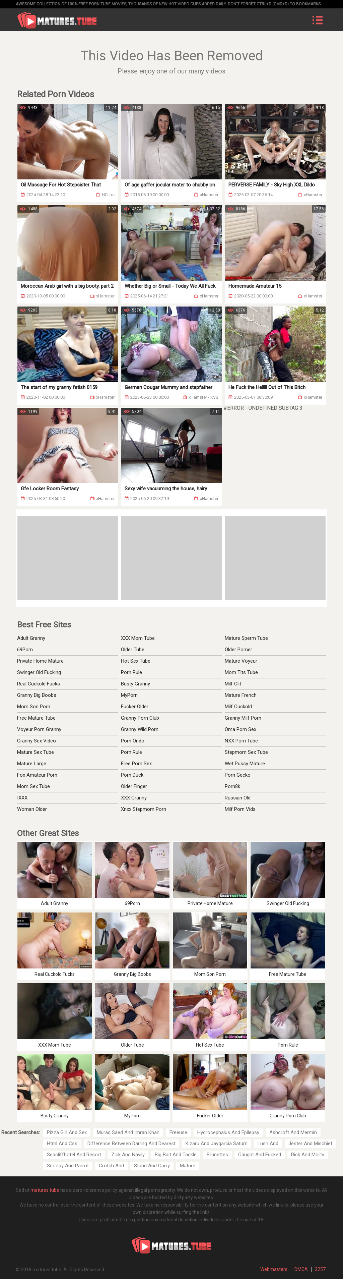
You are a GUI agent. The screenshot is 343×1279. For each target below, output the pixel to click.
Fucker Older (134, 707)
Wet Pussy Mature (245, 764)
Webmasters (273, 1269)
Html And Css (62, 1144)
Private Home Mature (40, 661)
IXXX (22, 798)
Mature (187, 1166)
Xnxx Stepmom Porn (143, 809)
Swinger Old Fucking (39, 672)
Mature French (241, 695)
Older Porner (238, 650)
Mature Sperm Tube (246, 638)
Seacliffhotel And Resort (74, 1155)
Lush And (268, 1144)
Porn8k (232, 786)
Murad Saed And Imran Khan (128, 1132)
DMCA (301, 1269)
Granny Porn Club (140, 718)
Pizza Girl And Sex (67, 1132)
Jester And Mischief (310, 1144)
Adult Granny (31, 638)
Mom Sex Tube (33, 786)
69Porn (25, 650)
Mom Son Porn (33, 707)
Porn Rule (131, 672)
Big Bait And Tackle (176, 1155)
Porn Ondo (132, 741)
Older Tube (132, 650)
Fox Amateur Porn (37, 775)
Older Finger (134, 786)
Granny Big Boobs (36, 695)
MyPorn (129, 695)
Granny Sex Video (36, 741)
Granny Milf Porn (243, 718)
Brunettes (217, 1155)
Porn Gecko (238, 775)
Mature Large (31, 764)
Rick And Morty (307, 1155)
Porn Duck (132, 775)
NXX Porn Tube (241, 741)
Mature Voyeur (241, 661)
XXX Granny (134, 798)
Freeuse (178, 1132)
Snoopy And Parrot (68, 1166)
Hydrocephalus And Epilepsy (228, 1132)
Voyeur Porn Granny (39, 729)
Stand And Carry (152, 1166)
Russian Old (238, 798)
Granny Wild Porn (139, 729)
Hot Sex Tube (135, 661)
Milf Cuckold (238, 707)
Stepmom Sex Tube (246, 752)
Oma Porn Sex (240, 729)
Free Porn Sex (136, 764)
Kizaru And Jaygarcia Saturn (217, 1144)
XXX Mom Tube (138, 638)
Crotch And (111, 1166)
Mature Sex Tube (35, 752)
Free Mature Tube (36, 718)
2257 (320, 1269)
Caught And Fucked (259, 1155)
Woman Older (32, 809)
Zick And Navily (128, 1155)
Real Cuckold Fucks (38, 684)
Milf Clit (233, 684)
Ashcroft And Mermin (293, 1132)
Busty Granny (135, 684)
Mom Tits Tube (241, 672)
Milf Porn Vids (240, 809)
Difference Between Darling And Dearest (131, 1144)
